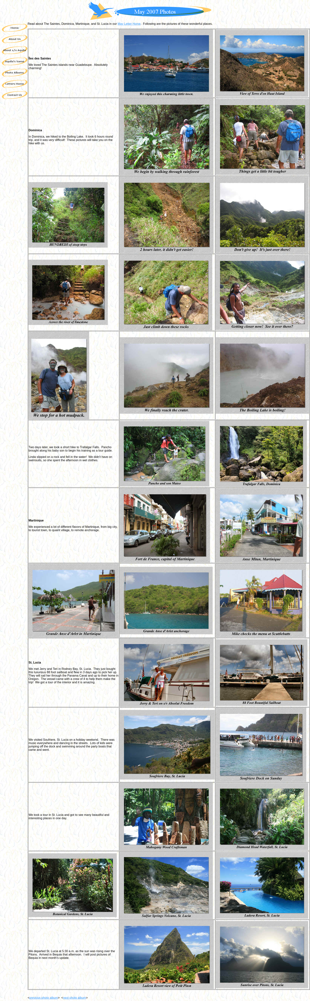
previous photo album (43, 997)
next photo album (74, 997)
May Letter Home (129, 23)
